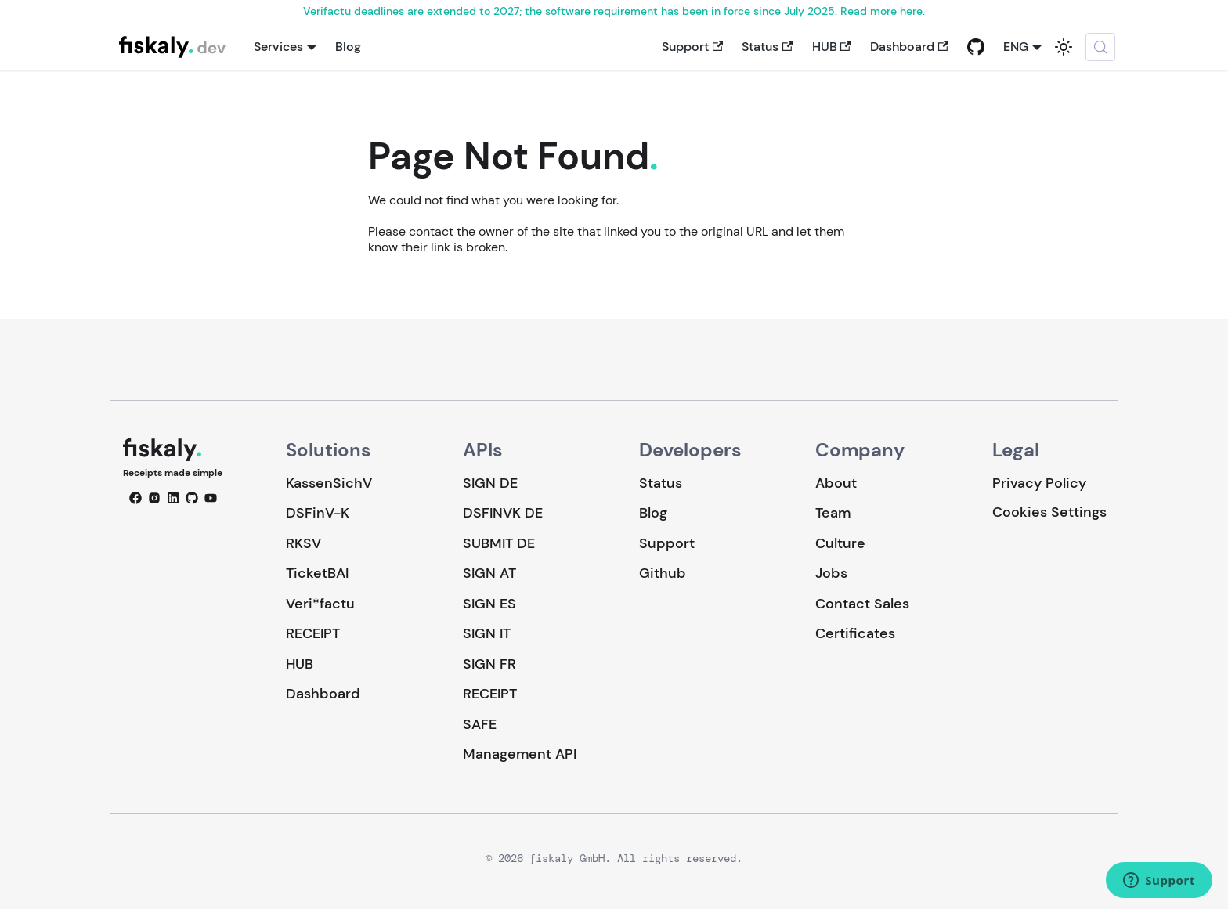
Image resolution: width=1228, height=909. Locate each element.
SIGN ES (489, 603)
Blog (348, 46)
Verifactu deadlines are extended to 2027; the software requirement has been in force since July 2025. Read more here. (614, 11)
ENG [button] (1015, 46)
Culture (840, 543)
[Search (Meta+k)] (1100, 47)
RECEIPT (313, 633)
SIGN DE (490, 483)
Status (767, 46)
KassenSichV (329, 483)
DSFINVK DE (503, 512)
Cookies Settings (1049, 512)
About (836, 483)
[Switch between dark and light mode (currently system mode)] (1063, 47)
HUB (831, 46)
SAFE (480, 724)
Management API (519, 754)
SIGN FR (489, 664)
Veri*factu (320, 603)
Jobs (831, 573)
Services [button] (278, 46)
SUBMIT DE (499, 543)
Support (692, 46)
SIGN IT (487, 633)
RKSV (303, 543)
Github (662, 573)
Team (833, 512)
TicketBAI (317, 573)
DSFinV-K (317, 512)
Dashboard (909, 46)
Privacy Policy (1039, 483)
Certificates (855, 633)
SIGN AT (489, 573)
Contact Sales (862, 603)
